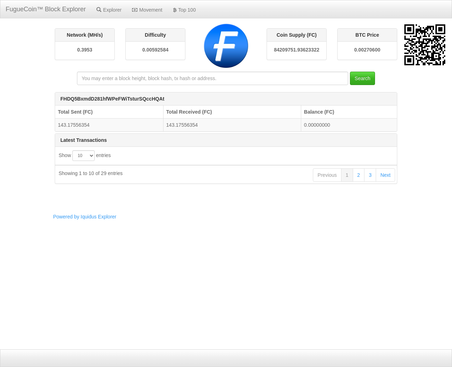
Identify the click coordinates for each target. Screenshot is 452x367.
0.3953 (85, 50)
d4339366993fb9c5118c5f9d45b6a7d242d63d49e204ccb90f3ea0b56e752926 (216, 211)
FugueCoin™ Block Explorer (46, 9)
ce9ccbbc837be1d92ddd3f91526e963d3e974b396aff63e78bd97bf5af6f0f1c (213, 224)
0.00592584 (155, 50)
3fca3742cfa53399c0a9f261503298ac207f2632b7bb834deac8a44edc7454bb (215, 276)
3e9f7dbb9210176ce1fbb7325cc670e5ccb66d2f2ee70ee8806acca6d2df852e (215, 303)
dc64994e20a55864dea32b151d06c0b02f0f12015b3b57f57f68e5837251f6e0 (215, 198)
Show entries (85, 155)
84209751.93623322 (296, 50)
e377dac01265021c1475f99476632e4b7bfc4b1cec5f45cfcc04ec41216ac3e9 (215, 237)
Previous (327, 319)
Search (362, 78)
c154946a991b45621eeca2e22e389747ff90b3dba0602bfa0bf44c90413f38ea (215, 290)
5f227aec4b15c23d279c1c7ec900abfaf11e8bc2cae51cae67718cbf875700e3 (215, 250)
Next (385, 319)
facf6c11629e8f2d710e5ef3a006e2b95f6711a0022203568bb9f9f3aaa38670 (214, 185)
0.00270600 (367, 50)
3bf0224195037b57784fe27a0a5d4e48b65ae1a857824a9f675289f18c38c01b (216, 263)
